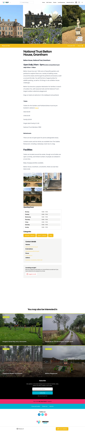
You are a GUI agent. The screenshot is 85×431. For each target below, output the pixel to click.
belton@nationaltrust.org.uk (32, 251)
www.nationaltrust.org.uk (31, 247)
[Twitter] (42, 414)
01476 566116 (28, 255)
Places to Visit (6, 45)
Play (51, 235)
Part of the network (42, 401)
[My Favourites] (79, 2)
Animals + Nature (29, 235)
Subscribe (42, 393)
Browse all (20, 429)
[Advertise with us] (82, 2)
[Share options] (80, 46)
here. (36, 108)
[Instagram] (46, 414)
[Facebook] (39, 414)
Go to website (62, 429)
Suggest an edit (31, 274)
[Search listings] (27, 2)
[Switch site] (10, 2)
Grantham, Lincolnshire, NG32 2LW (33, 260)
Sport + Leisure (42, 235)
